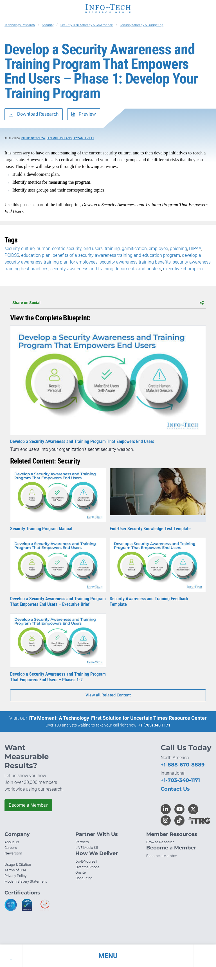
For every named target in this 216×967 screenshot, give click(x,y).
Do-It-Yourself (86, 861)
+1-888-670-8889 (182, 765)
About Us (11, 842)
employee (158, 248)
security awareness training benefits (135, 262)
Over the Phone (87, 867)
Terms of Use (15, 870)
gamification (134, 248)
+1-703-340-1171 (180, 780)
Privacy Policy (15, 876)
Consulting (83, 878)
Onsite (80, 872)
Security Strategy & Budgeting (141, 25)
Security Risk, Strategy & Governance (86, 25)
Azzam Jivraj (83, 138)
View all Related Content (108, 695)
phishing (178, 248)
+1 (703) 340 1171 (154, 725)
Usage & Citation (17, 864)
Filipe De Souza (33, 138)
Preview (83, 114)
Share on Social (108, 302)
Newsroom (13, 853)
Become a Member (28, 805)
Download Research (33, 114)
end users (93, 248)
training (112, 248)
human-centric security (59, 248)
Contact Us (175, 789)
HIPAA (195, 248)
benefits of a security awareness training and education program (116, 255)
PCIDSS (11, 255)
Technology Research (19, 25)
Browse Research (160, 842)
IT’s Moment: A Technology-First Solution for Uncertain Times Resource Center (117, 718)
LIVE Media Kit (86, 847)
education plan (36, 255)
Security (47, 25)
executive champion (183, 268)
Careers (10, 847)
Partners (82, 842)
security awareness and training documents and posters (105, 268)
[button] (108, 955)
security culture (19, 248)
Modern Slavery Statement (25, 881)
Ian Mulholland (59, 138)
